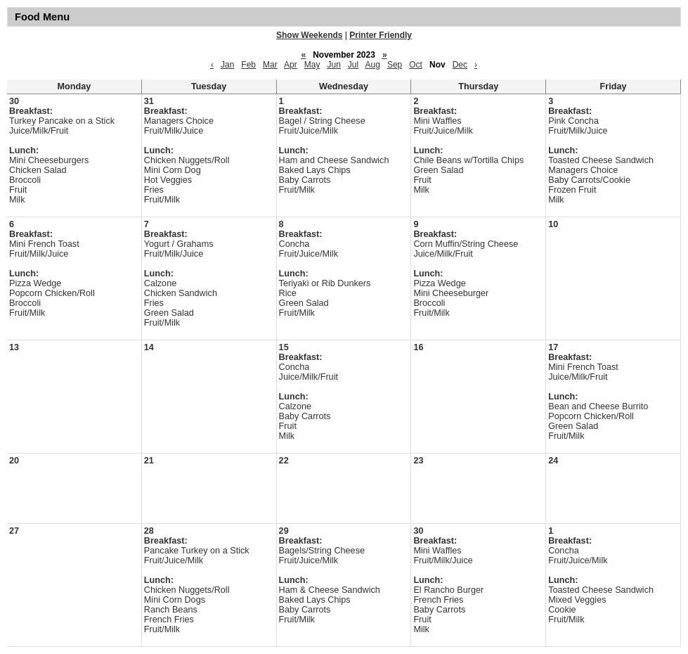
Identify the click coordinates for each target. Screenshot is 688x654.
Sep (394, 65)
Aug (372, 65)
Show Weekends (309, 35)
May (312, 65)
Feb (248, 65)
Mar (270, 65)
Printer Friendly (380, 35)
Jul (353, 65)
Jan (227, 65)
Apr (290, 65)
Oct (415, 65)
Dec (460, 65)
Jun (333, 65)
